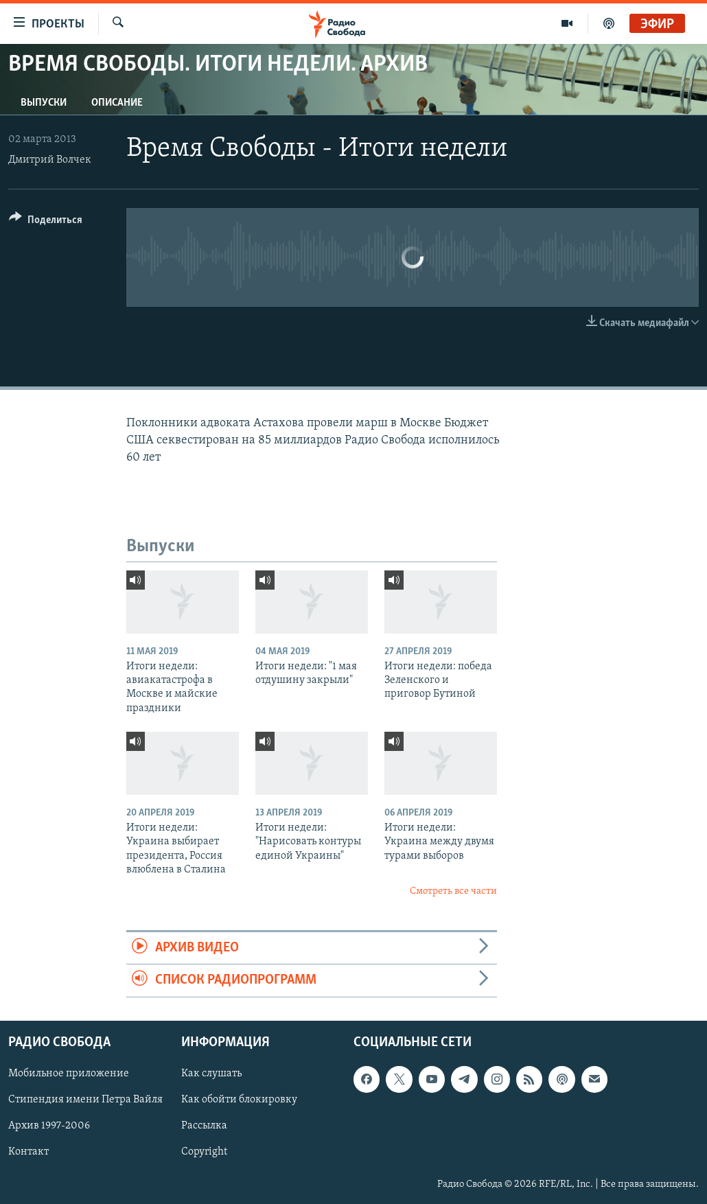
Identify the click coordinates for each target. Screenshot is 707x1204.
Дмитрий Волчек (49, 159)
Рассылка (204, 1125)
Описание (117, 102)
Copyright (204, 1151)
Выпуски (44, 102)
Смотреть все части (453, 891)
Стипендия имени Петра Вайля (85, 1099)
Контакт (28, 1151)
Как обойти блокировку (239, 1099)
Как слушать (211, 1073)
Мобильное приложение (68, 1073)
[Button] (45, 222)
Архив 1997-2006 (49, 1125)
